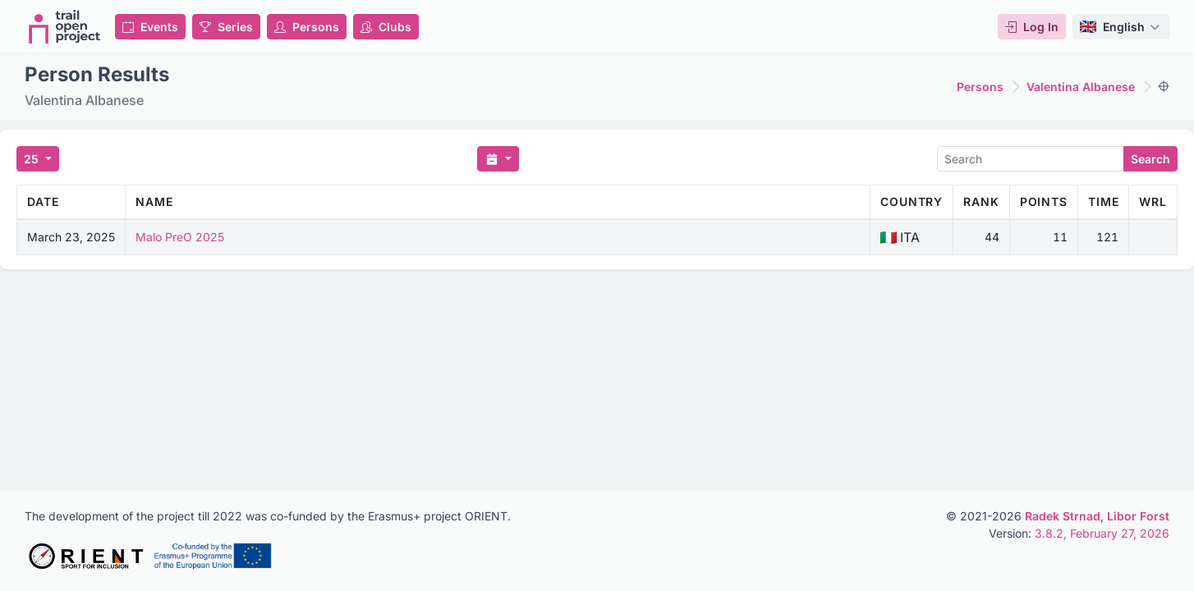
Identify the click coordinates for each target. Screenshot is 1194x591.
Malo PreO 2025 (179, 237)
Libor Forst (1138, 516)
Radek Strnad (1062, 516)
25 (33, 159)
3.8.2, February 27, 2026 (1102, 533)
